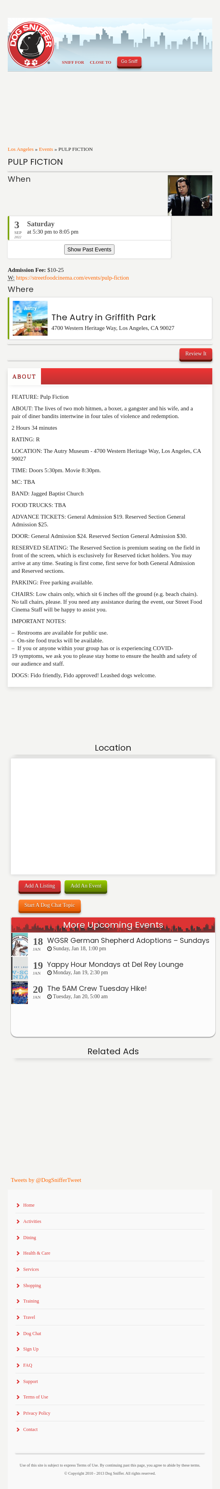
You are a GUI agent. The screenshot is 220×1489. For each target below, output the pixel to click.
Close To (100, 62)
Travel (29, 1317)
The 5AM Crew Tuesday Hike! (97, 988)
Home (28, 1205)
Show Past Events (89, 249)
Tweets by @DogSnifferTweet (46, 1180)
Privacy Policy (36, 1413)
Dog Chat (32, 1333)
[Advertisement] (53, 702)
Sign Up (31, 1349)
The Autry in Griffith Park (103, 317)
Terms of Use (35, 1397)
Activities (32, 1221)
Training (31, 1301)
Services (31, 1269)
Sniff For (73, 62)
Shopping (32, 1285)
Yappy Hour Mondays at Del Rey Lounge (115, 964)
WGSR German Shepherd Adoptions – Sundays (128, 940)
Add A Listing (39, 886)
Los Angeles (21, 149)
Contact (30, 1429)
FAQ (27, 1365)
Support (30, 1381)
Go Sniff (129, 61)
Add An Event (85, 886)
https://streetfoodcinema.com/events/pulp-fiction (72, 278)
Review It (195, 354)
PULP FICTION (35, 162)
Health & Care (36, 1253)
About (24, 376)
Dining (29, 1237)
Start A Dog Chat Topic (49, 905)
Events (46, 149)
